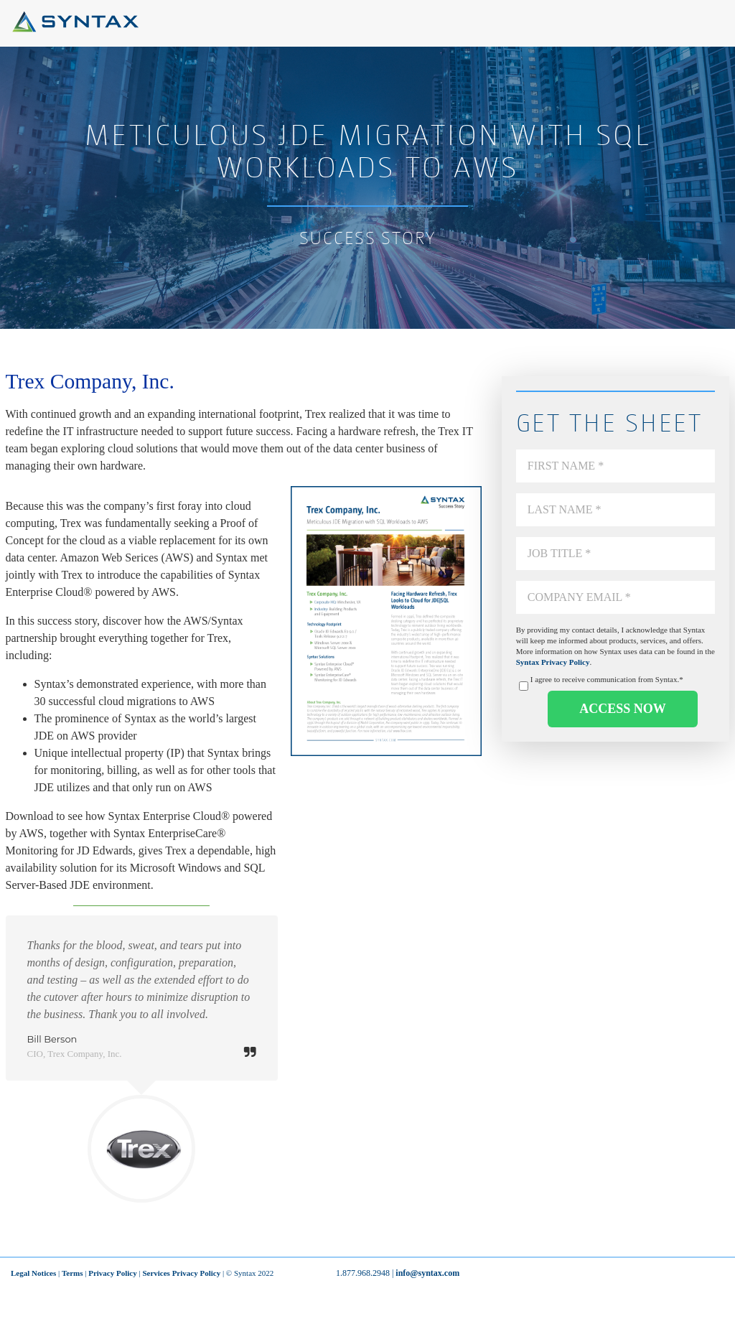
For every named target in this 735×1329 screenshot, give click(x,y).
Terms (72, 1273)
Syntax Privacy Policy (553, 662)
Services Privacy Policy (181, 1273)
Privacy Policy (112, 1273)
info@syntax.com (427, 1273)
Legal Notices (33, 1273)
